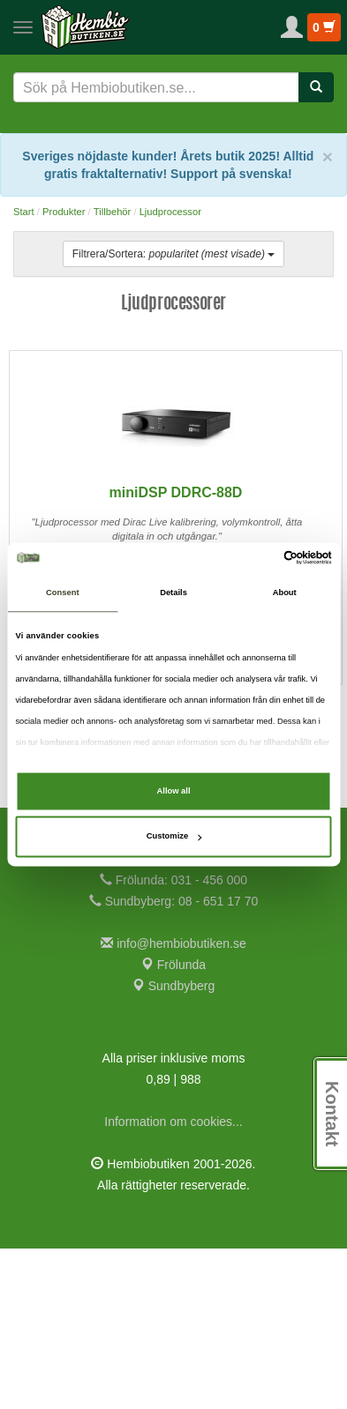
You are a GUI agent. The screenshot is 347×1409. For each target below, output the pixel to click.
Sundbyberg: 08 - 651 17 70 (173, 1062)
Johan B (81, 350)
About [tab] (285, 593)
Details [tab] (173, 593)
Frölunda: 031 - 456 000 (173, 1040)
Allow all (174, 791)
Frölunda (173, 1125)
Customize (174, 836)
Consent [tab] (62, 593)
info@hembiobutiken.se (173, 1104)
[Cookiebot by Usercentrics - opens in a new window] (254, 558)
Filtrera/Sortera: (173, 254)
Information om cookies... (173, 1282)
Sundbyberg (173, 1146)
